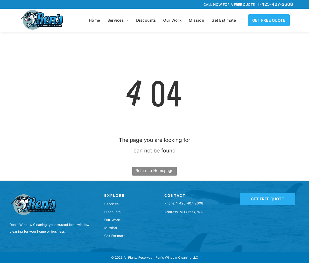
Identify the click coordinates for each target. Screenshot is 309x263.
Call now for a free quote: (230, 4)
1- (177, 203)
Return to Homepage (154, 170)
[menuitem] (94, 20)
